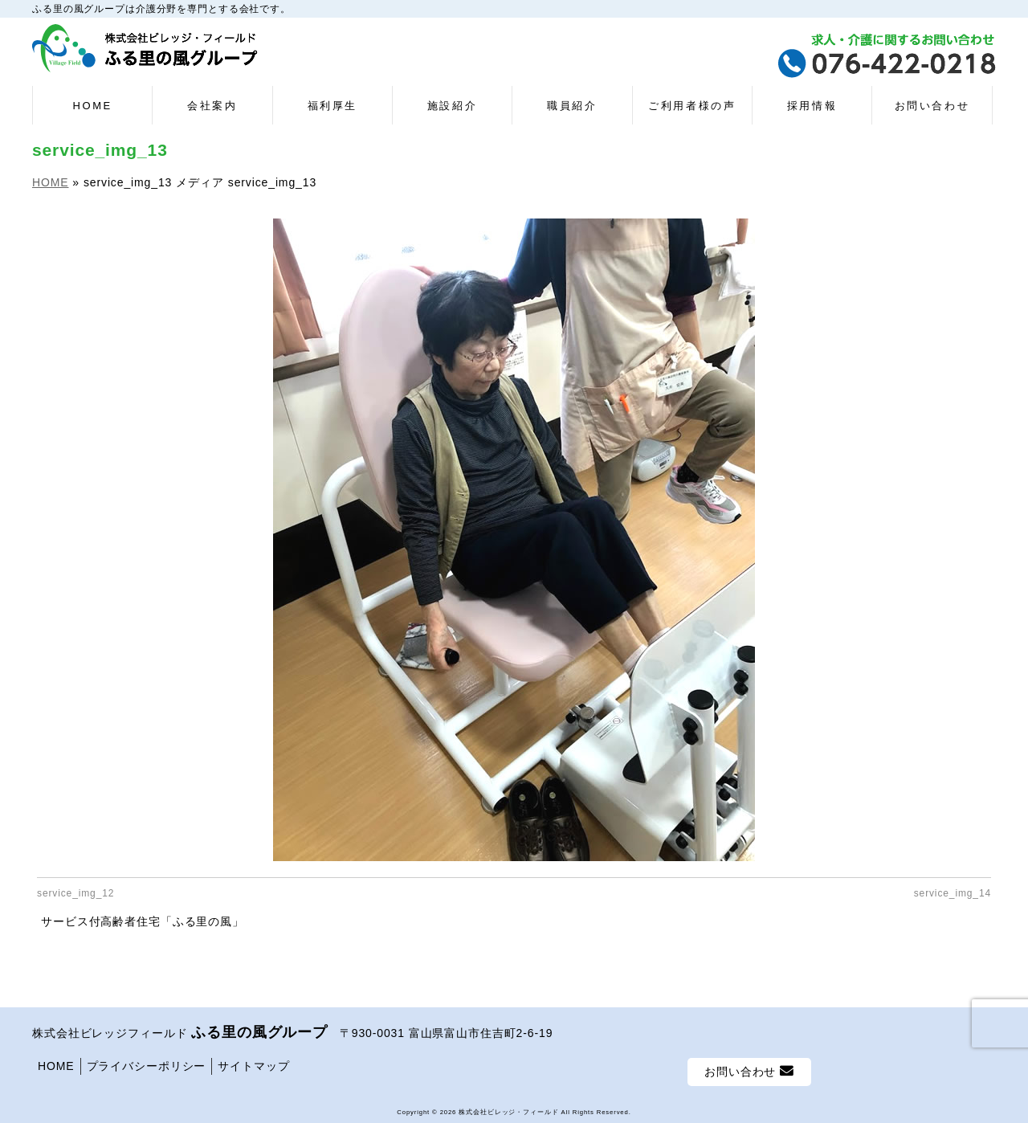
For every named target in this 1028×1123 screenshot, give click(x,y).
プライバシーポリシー (146, 1063)
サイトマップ (253, 1063)
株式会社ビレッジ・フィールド (508, 1109)
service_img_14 (952, 893)
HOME (56, 1063)
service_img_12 (75, 893)
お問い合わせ (749, 1069)
